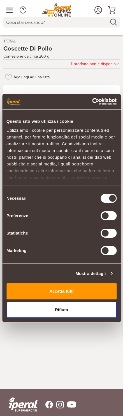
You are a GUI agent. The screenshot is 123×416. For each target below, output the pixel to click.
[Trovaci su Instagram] (58, 404)
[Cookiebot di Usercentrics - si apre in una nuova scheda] (92, 101)
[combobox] (61, 22)
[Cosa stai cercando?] (57, 22)
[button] (23, 10)
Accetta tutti (61, 291)
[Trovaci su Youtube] (70, 404)
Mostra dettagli (90, 273)
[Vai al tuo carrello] (111, 10)
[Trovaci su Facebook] (46, 404)
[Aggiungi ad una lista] (8, 77)
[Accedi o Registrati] (97, 10)
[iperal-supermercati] (23, 404)
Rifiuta (61, 309)
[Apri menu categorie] (9, 10)
